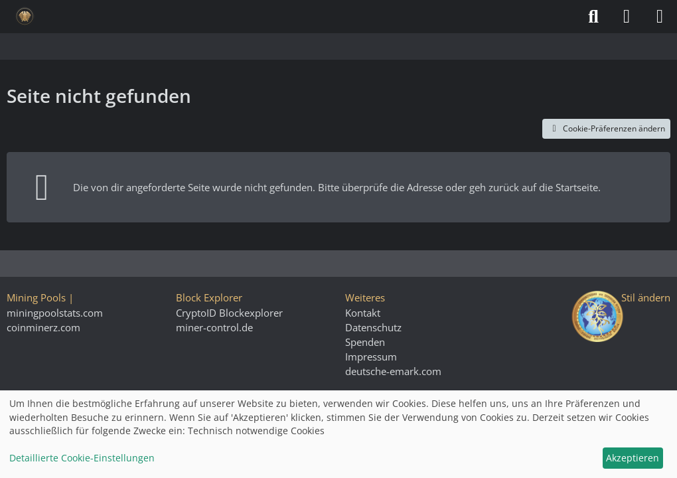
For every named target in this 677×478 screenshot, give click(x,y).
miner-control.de (214, 327)
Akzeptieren (632, 457)
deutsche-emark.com (393, 371)
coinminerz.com (43, 327)
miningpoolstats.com (55, 312)
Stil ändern (645, 297)
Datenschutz (373, 327)
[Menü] (659, 16)
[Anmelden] (626, 16)
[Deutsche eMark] (25, 16)
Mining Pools (36, 297)
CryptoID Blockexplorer (229, 312)
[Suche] (593, 16)
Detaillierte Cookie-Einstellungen (82, 457)
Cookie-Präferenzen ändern (606, 128)
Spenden (365, 342)
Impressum (371, 356)
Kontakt (362, 312)
